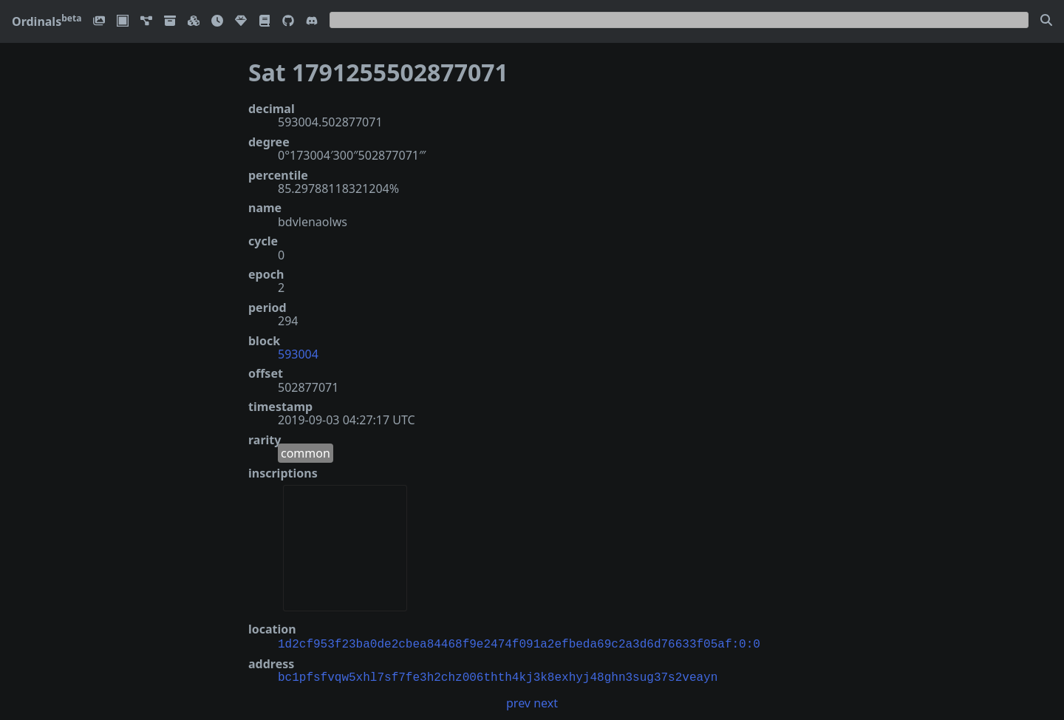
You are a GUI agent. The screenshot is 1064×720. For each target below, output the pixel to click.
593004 (298, 354)
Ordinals (46, 21)
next (545, 701)
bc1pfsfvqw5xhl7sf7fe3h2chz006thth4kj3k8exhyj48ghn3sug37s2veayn (497, 676)
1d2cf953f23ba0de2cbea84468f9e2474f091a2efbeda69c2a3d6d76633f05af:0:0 (519, 643)
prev (518, 701)
